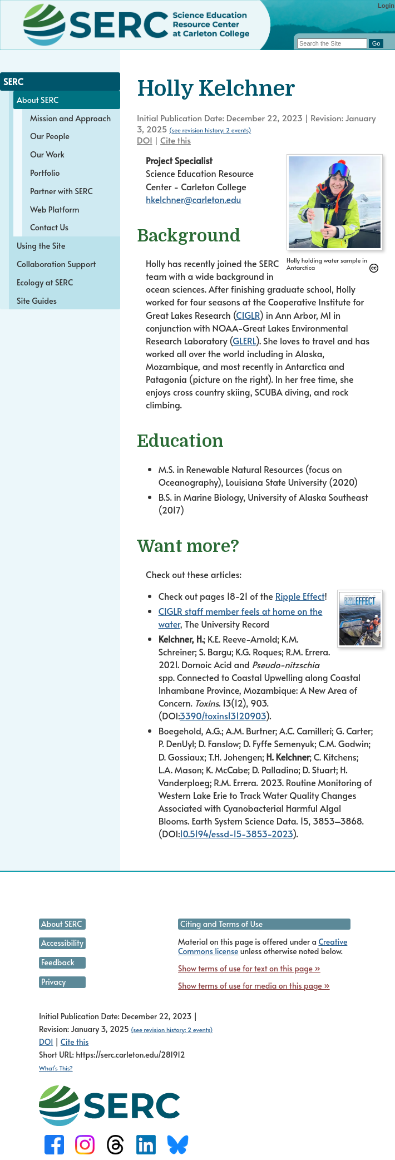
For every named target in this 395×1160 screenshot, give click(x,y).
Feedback (57, 962)
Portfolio (45, 172)
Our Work (47, 154)
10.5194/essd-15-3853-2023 (236, 833)
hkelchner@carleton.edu (193, 199)
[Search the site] (332, 43)
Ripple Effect (300, 596)
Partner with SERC (61, 190)
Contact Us (49, 227)
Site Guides (37, 300)
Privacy (53, 981)
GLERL (244, 340)
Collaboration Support (56, 263)
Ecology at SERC (45, 282)
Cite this (175, 140)
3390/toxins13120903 (223, 715)
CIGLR (247, 315)
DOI (144, 140)
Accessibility (62, 942)
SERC (13, 81)
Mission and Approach (70, 118)
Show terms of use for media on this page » (254, 985)
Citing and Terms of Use (221, 924)
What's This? (56, 1068)
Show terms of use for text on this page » (249, 968)
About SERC (37, 99)
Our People (50, 135)
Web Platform (54, 209)
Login (386, 5)
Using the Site (41, 245)
